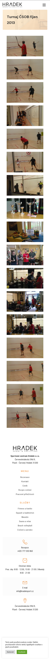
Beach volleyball (25, 525)
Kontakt (25, 481)
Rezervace (25, 477)
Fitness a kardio (25, 508)
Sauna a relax (25, 521)
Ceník (25, 486)
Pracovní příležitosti (25, 494)
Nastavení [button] (10, 652)
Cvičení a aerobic (25, 530)
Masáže (25, 517)
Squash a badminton (25, 513)
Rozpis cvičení (25, 490)
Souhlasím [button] (21, 652)
